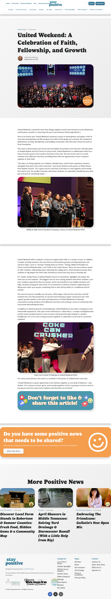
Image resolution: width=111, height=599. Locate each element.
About (76, 565)
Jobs (34, 3)
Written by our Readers (96, 9)
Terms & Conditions (78, 574)
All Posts (77, 562)
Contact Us (96, 562)
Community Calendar (45, 3)
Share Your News (13, 451)
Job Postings (79, 570)
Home (8, 3)
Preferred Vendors (26, 3)
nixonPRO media (28, 569)
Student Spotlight (70, 9)
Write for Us (96, 567)
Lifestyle (10, 9)
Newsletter (100, 3)
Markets (41, 9)
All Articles (15, 3)
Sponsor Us (96, 570)
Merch (91, 3)
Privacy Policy (79, 578)
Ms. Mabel (49, 9)
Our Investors (79, 567)
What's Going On (82, 9)
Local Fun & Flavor (21, 9)
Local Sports (32, 9)
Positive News (58, 9)
